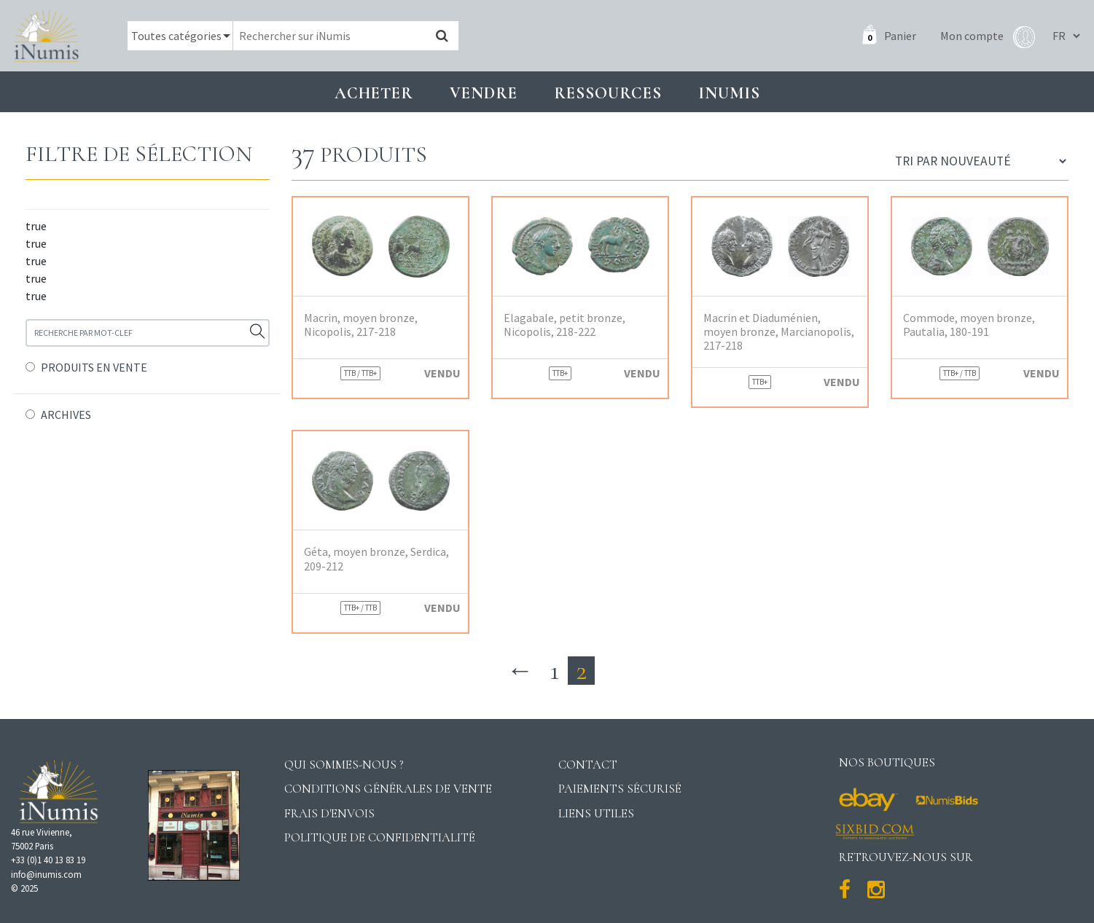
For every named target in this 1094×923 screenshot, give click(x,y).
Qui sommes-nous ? (344, 764)
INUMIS (729, 93)
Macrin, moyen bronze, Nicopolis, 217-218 (361, 325)
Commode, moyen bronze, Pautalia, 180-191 (969, 325)
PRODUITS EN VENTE (94, 367)
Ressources (608, 93)
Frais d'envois (329, 813)
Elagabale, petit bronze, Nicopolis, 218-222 (564, 325)
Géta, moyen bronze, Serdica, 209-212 (376, 559)
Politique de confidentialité (379, 837)
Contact (587, 764)
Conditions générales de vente (388, 788)
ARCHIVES (66, 414)
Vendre (483, 93)
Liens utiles (596, 813)
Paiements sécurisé (619, 788)
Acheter (374, 93)
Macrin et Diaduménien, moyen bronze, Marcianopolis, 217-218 (778, 332)
